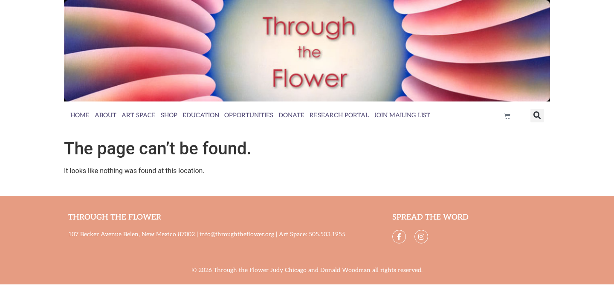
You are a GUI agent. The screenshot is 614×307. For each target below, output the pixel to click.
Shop (169, 115)
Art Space (139, 115)
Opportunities (248, 115)
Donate (291, 115)
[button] (537, 115)
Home (80, 115)
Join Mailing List (402, 115)
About (105, 115)
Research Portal (339, 115)
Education (200, 115)
